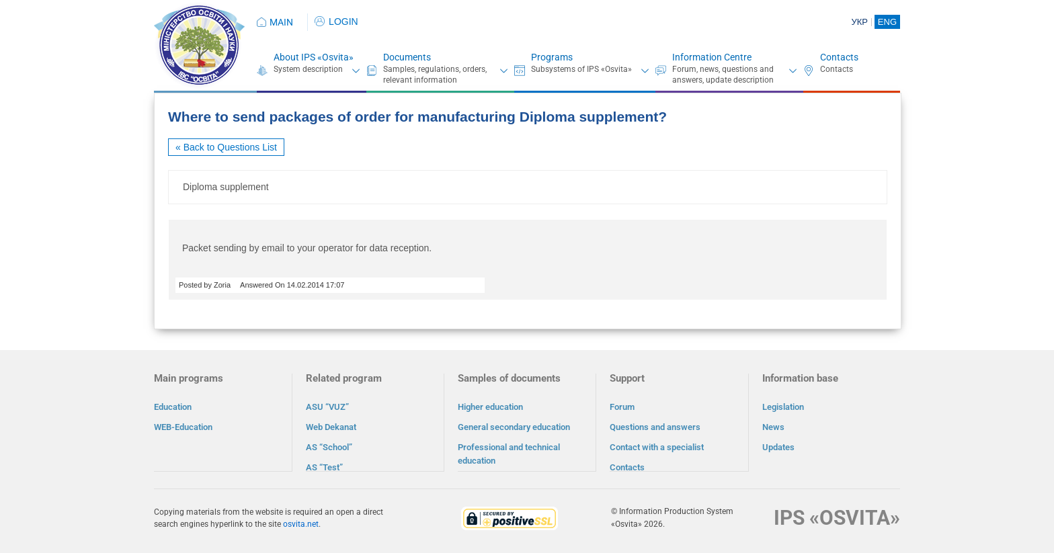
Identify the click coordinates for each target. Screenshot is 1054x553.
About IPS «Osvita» (314, 57)
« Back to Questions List (226, 147)
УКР (859, 22)
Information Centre (712, 57)
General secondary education (514, 427)
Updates (778, 447)
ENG (887, 22)
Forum (622, 407)
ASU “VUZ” (327, 407)
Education (173, 407)
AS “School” (329, 447)
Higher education (490, 407)
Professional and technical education (509, 454)
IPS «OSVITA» (837, 517)
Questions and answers (655, 427)
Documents (407, 57)
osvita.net (301, 523)
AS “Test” (324, 467)
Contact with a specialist (657, 447)
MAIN (281, 22)
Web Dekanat (331, 427)
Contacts (839, 57)
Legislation (783, 407)
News (773, 427)
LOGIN (336, 21)
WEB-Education (183, 427)
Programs (552, 57)
